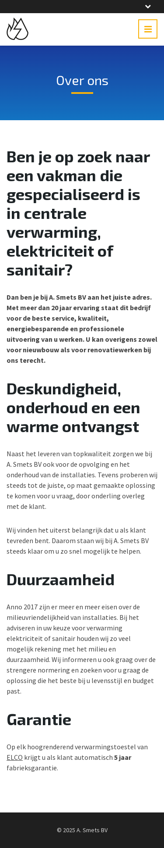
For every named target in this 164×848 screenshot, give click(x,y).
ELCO (15, 757)
